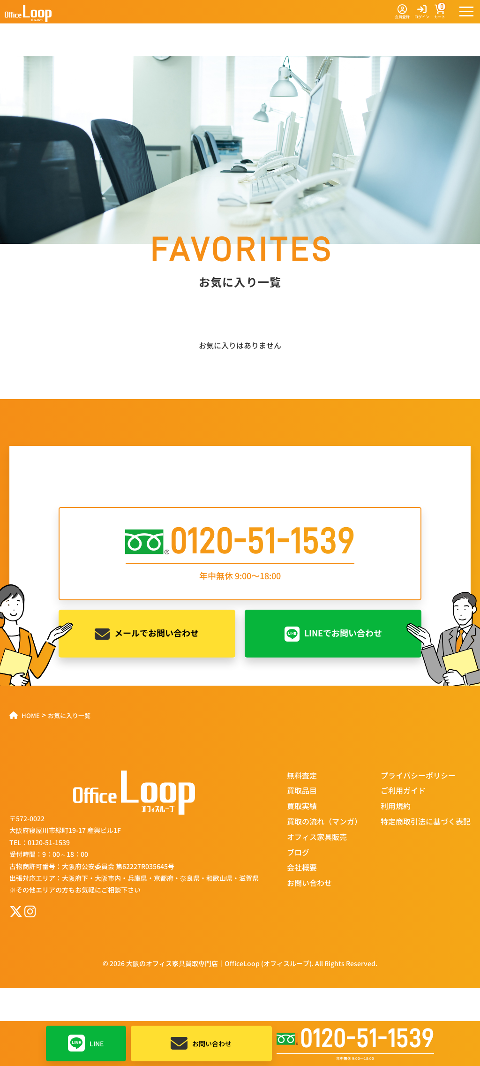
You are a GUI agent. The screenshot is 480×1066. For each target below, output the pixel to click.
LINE (86, 1043)
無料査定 (302, 775)
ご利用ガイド (403, 790)
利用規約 (396, 805)
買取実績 (302, 805)
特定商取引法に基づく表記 (426, 821)
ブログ (298, 852)
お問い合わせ (201, 1043)
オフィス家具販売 (317, 836)
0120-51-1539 (355, 1038)
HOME (31, 715)
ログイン (421, 12)
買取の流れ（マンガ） (324, 821)
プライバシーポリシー (418, 775)
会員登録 (402, 12)
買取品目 (302, 790)
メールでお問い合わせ (147, 634)
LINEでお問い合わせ (333, 634)
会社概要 (302, 867)
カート (439, 12)
